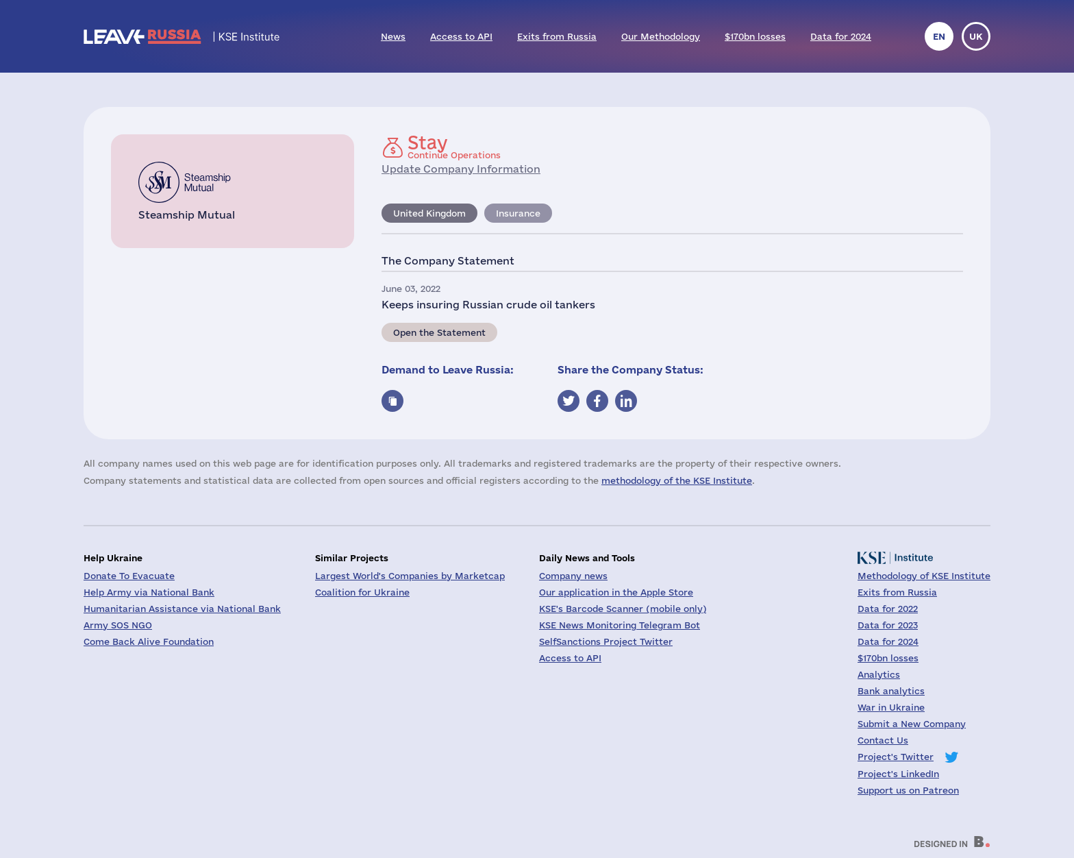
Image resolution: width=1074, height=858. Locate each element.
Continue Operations (454, 146)
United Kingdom (429, 213)
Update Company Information (461, 169)
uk (976, 36)
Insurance (518, 213)
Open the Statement (439, 332)
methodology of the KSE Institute (676, 480)
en (939, 36)
